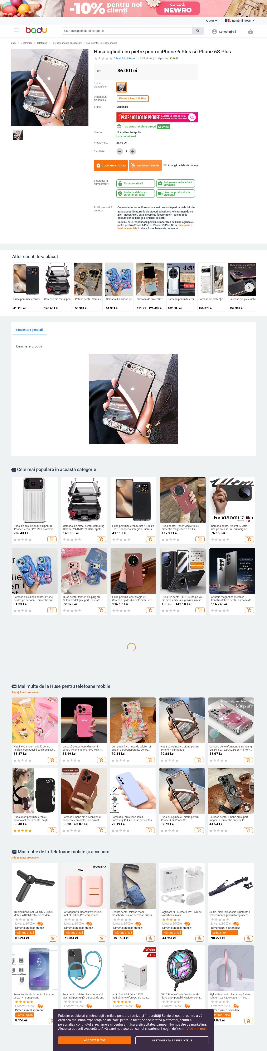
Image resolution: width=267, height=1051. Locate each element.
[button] (16, 30)
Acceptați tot (95, 1040)
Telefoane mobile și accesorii (66, 43)
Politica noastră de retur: (103, 209)
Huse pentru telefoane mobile (101, 43)
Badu (13, 43)
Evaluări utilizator (125, 58)
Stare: (97, 106)
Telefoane (42, 43)
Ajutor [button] (211, 20)
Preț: (98, 70)
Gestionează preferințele (172, 1040)
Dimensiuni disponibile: (100, 98)
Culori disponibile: (100, 85)
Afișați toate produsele (25, 692)
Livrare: (98, 132)
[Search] (127, 31)
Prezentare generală (30, 329)
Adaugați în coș (145, 165)
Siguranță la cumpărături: (101, 182)
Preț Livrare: (101, 142)
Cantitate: (99, 151)
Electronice (26, 43)
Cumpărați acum (111, 165)
